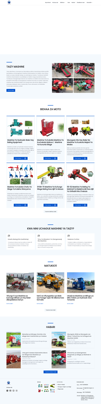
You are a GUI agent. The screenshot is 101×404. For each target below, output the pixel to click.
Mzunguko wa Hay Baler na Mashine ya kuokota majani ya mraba (79, 142)
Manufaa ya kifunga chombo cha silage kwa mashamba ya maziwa (34, 335)
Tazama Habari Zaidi (50, 372)
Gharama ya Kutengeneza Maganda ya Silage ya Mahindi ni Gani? (79, 355)
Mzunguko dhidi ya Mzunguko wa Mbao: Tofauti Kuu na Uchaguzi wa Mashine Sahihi (79, 336)
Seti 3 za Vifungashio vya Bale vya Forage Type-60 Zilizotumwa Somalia (50, 298)
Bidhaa (62, 2)
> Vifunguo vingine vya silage (64, 386)
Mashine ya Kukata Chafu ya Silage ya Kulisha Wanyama (19, 188)
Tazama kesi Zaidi (50, 310)
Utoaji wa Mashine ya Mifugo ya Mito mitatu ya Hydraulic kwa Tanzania (80, 298)
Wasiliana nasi (80, 2)
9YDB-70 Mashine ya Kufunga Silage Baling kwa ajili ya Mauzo (50, 188)
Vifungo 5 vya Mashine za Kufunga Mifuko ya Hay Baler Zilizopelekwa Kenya (18, 298)
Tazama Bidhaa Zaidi (50, 211)
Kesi (69, 2)
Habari (73, 2)
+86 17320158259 (84, 384)
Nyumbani (48, 2)
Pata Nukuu (18, 158)
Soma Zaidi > (9, 303)
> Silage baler (60, 389)
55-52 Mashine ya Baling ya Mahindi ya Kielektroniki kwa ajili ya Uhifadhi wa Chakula (80, 189)
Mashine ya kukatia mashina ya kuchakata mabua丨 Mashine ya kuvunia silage (50, 142)
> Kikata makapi (61, 384)
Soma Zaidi (11, 90)
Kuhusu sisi (55, 2)
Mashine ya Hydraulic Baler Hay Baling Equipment (20, 141)
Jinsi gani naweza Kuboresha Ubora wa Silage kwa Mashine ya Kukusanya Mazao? (34, 355)
